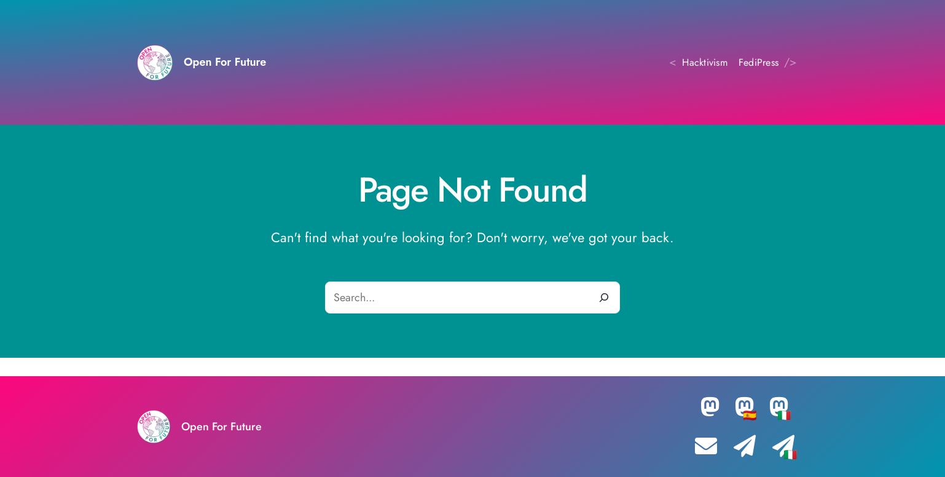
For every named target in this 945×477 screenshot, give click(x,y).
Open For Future (225, 62)
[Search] (604, 297)
